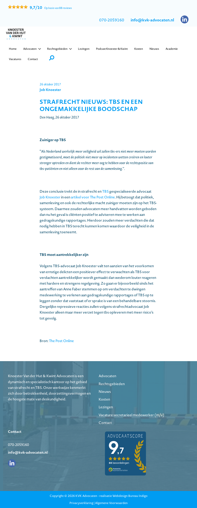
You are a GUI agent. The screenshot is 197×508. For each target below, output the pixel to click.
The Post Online (61, 340)
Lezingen (106, 407)
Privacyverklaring (81, 503)
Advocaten (107, 375)
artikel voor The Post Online (93, 197)
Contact (105, 422)
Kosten (104, 399)
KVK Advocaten (86, 496)
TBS (105, 191)
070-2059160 (111, 20)
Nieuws (105, 391)
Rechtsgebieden (112, 383)
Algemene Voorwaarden (111, 503)
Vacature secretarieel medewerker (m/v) (131, 414)
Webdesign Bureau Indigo (130, 496)
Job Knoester (50, 197)
